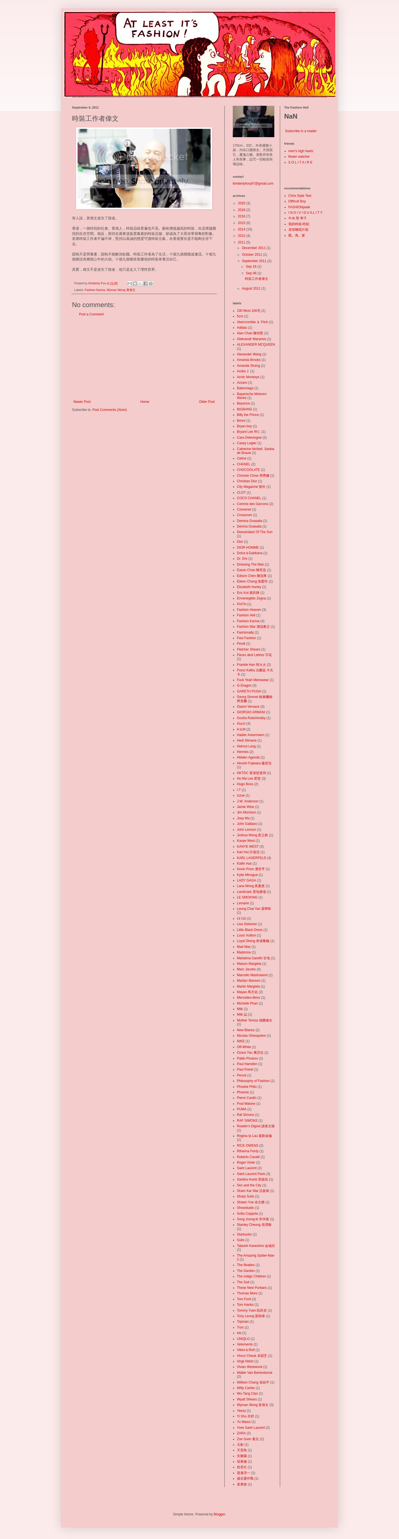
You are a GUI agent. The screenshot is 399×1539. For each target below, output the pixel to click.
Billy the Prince (248, 415)
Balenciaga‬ (245, 388)
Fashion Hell (246, 615)
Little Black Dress (250, 930)
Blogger (219, 1514)
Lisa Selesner (247, 924)
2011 (242, 242)
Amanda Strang (248, 366)
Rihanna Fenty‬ (248, 1151)
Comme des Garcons (252, 504)
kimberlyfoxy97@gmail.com (253, 183)
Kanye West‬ (246, 841)
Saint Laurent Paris (251, 1174)
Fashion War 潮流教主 (253, 627)
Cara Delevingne (249, 438)
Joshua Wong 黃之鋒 (252, 835)
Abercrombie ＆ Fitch (252, 322)
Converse (244, 509)
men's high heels (300, 151)
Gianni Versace (248, 707)
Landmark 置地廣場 (251, 892)
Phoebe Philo (247, 1087)
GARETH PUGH (249, 691)
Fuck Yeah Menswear (253, 680)
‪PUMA (242, 1109)
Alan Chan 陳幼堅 (250, 333)
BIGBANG (244, 409)
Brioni (241, 421)
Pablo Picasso (247, 1058)
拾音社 (242, 1467)
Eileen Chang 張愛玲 (252, 581)
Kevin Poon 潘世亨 (251, 869)
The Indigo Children (251, 1276)
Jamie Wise (245, 807)
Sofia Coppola (247, 1214)
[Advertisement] (144, 358)
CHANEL (243, 464)
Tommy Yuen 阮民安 (252, 1310)
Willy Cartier (246, 1388)
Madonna (244, 952)
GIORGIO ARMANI (251, 712)
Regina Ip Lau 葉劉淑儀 (254, 1136)
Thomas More (247, 1293)
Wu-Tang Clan (247, 1393)
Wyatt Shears (247, 1399)
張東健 (242, 1461)
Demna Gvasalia (249, 526)
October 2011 (252, 255)
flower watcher (299, 157)
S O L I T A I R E (300, 162)
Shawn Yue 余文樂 (251, 1202)
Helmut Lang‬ (246, 746)
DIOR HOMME (248, 547)
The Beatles (246, 1265)
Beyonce (243, 403)
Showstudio (245, 1208)
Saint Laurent (247, 1168)
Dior (240, 542)
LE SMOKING (247, 897)
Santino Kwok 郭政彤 (252, 1179)
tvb (239, 1333)
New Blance (246, 1030)
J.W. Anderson (247, 801)
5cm (240, 316)
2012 (242, 236)
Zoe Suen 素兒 (248, 1439)
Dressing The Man (250, 564)
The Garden (246, 1271)
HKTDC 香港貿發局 (251, 773)
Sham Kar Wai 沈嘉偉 (253, 1191)
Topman (243, 1322)
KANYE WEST (248, 846)
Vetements (245, 1344)
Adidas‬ (242, 328)
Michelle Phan (247, 1003)
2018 (242, 210)
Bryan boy (244, 426)
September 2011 (254, 261)
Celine (241, 458)
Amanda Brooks (248, 360)
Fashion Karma (95, 290)
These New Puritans (252, 1288)
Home (144, 402)
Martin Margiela (248, 986)
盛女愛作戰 (245, 1478)
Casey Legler (247, 443)
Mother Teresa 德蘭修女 (254, 1020)
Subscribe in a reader (301, 131)
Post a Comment (91, 314)
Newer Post (82, 402)
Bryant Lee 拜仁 (248, 432)
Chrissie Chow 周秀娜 (253, 476)
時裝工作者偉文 (256, 279)
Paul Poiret (245, 1069)
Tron (240, 1327)
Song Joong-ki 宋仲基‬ (253, 1219)
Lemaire (243, 903)
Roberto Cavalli (248, 1157)
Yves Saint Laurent (251, 1428)
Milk (240, 1009)
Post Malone (246, 1104)
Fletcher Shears (248, 649)
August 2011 (252, 288)
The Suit (243, 1282)
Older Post (207, 402)
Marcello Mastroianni (252, 975)
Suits (240, 1240)
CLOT (241, 492)
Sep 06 (251, 273)
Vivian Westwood (249, 1367)
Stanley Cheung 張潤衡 (254, 1225)
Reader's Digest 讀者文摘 (256, 1126)
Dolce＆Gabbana (249, 553)
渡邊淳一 (243, 1473)
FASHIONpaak (299, 207)
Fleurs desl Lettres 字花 (254, 655)
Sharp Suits (245, 1196)
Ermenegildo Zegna (251, 598)
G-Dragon (244, 685)
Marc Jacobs (246, 969)
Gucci (241, 723)
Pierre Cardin (247, 1098)
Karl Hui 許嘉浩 (248, 852)
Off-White (244, 1047)
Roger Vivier (246, 1162)
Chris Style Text (299, 196)
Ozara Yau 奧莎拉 (250, 1053)
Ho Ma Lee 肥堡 (249, 778)
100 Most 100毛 (248, 311)
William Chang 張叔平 (253, 1382)
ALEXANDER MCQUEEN (256, 345)
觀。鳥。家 (296, 235)
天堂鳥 (242, 1450)
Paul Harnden (247, 1064)
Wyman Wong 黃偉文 (121, 290)
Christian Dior (247, 481)
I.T (239, 790)
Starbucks (244, 1234)
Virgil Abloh (245, 1361)
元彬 (240, 1445)
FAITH (241, 604)
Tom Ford (244, 1299)
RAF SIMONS (247, 1121)
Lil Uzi (241, 918)
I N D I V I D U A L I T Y (305, 213)
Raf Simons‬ (245, 1115)
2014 (242, 229)
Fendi (241, 644)
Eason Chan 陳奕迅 (251, 570)
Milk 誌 (242, 1014)
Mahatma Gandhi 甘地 (253, 958)
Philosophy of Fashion (253, 1081)
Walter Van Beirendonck (254, 1373)
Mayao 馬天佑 (247, 992)
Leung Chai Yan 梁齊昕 (254, 909)
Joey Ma (243, 818)
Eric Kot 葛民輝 (248, 593)
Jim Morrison (246, 812)
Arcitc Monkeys (248, 377)
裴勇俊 (242, 1484)
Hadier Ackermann (250, 735)
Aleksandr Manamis (251, 339)
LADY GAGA (246, 880)
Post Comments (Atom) (109, 410)
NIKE (241, 1041)
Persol (241, 1075)
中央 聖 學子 (297, 218)
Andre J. (243, 371)
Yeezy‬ (241, 1411)
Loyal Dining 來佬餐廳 (253, 941)
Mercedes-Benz (248, 998)
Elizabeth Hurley (249, 587)
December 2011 (254, 248)
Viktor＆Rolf (246, 1350)
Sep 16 (251, 266)
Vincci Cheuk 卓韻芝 (252, 1356)
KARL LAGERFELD (251, 858)
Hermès (243, 752)
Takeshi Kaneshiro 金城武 (256, 1246)
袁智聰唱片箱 (298, 230)
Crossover (244, 515)
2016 (242, 216)
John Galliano (247, 824)
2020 (242, 203)
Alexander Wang (249, 354)
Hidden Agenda (248, 757)
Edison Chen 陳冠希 (252, 576)
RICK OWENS (247, 1146)
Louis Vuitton (246, 935)
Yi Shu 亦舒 (245, 1416)
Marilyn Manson (248, 981)
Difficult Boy (297, 201)
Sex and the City (249, 1185)
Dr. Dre (242, 559)
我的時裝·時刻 (298, 224)
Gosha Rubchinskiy (251, 718)
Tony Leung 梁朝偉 (251, 1316)
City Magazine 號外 (251, 487)
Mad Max (243, 947)
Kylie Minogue (247, 875)
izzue (241, 795)
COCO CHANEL (249, 498)
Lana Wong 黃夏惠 (251, 886)
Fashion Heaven (249, 610)
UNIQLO (243, 1339)
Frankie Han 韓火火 (251, 665)
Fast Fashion (246, 638)
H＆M (241, 729)
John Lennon (246, 830)
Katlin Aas (244, 863)
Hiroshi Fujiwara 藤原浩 (254, 763)
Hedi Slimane (247, 740)
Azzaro (242, 383)
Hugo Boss (245, 784)
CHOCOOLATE (248, 470)
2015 (242, 223)
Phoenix (243, 1092)
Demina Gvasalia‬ (249, 521)
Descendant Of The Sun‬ (255, 532)
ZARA (241, 1433)
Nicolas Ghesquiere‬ (251, 1036)
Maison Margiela (249, 964)
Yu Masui (243, 1422)
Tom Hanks (245, 1305)
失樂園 (242, 1456)
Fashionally (245, 632)
